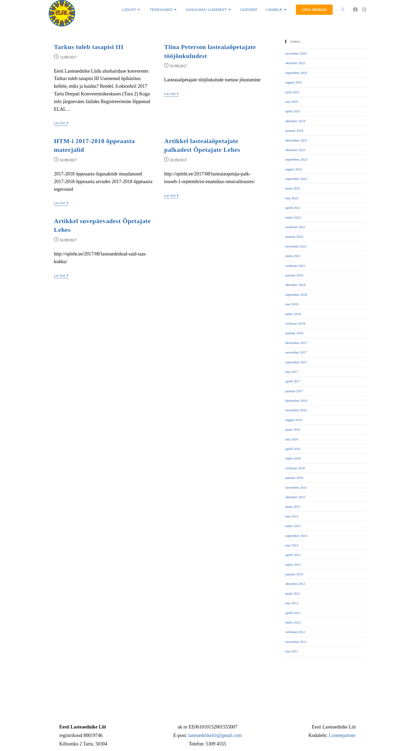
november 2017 (296, 352)
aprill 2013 (292, 555)
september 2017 (296, 362)
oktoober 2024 (295, 121)
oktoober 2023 (295, 150)
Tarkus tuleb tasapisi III (89, 46)
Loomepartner (342, 735)
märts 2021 (293, 256)
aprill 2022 (292, 208)
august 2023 (293, 169)
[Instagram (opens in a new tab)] (364, 9)
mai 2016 (291, 439)
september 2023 (296, 159)
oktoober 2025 (295, 63)
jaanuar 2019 (294, 275)
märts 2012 (293, 622)
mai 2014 (291, 545)
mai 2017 (291, 372)
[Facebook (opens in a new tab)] (355, 9)
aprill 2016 (292, 449)
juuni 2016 (292, 429)
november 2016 (296, 410)
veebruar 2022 (295, 227)
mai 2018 (291, 304)
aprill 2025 (292, 111)
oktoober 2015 (295, 497)
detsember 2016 (296, 401)
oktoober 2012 (295, 584)
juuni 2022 (292, 188)
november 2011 (296, 642)
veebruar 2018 (295, 323)
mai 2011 (291, 651)
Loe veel (61, 123)
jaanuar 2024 (294, 130)
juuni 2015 (292, 507)
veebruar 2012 (295, 632)
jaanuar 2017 (294, 391)
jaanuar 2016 (294, 478)
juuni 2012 (292, 593)
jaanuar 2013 (294, 574)
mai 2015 (291, 516)
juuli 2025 (292, 92)
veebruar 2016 (295, 468)
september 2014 (296, 536)
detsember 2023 (296, 140)
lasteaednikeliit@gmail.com (215, 735)
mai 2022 (291, 198)
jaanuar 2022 (294, 236)
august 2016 (293, 420)
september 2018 (296, 295)
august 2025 (293, 82)
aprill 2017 (292, 381)
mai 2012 (291, 603)
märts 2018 (293, 314)
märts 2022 (293, 217)
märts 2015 (293, 526)
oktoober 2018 (295, 285)
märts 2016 (293, 458)
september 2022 (296, 179)
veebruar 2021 (295, 266)
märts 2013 (293, 565)
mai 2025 (291, 102)
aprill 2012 (292, 613)
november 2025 (296, 53)
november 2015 (296, 487)
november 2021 (296, 246)
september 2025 (296, 73)
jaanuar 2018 (294, 333)
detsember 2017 (296, 343)
